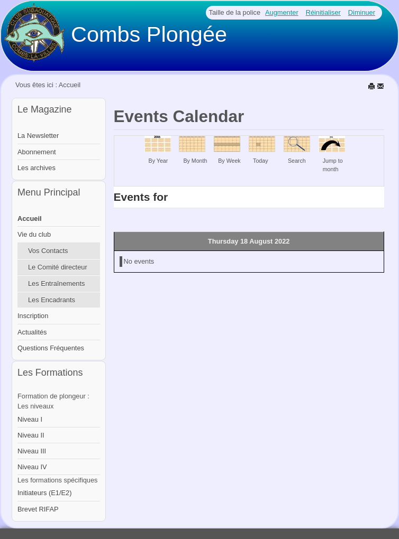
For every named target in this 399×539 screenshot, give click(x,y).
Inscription (32, 316)
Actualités (32, 332)
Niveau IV (32, 467)
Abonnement (36, 152)
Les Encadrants (51, 300)
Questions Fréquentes (50, 348)
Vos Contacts (48, 251)
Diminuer (361, 12)
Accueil (29, 218)
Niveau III (31, 451)
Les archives (36, 168)
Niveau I (29, 419)
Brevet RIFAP (38, 509)
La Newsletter (38, 136)
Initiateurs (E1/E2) (44, 493)
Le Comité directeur (57, 267)
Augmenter (281, 12)
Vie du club (34, 234)
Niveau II (30, 435)
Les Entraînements (56, 283)
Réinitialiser (323, 12)
